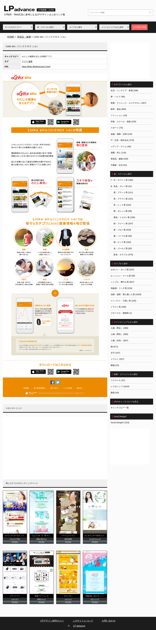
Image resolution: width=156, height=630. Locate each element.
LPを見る (15, 542)
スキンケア (13, 539)
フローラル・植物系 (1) (121, 313)
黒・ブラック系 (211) (123, 192)
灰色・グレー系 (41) (123, 186)
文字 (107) (115, 353)
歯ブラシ (44, 539)
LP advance (79, 626)
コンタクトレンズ (95, 539)
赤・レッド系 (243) (122, 205)
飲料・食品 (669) (118, 109)
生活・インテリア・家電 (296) (124, 90)
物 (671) (114, 346)
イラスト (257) (117, 359)
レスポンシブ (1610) (120, 386)
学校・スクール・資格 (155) (123, 121)
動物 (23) (115, 365)
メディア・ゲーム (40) (121, 146)
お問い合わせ (109, 621)
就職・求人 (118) (118, 152)
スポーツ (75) (117, 128)
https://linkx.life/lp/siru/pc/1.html (36, 66)
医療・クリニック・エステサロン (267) (128, 103)
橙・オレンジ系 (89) (123, 211)
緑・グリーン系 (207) (123, 223)
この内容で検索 (139, 27)
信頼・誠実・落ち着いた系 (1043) (126, 294)
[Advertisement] (55, 448)
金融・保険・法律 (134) (121, 134)
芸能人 (38, 539)
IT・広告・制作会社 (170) (122, 140)
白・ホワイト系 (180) (123, 180)
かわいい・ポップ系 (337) (122, 269)
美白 (18, 539)
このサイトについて (83, 621)
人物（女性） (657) (119, 340)
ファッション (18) (119, 115)
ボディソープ (95, 599)
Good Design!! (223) (120, 422)
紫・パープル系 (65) (123, 236)
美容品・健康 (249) (119, 159)
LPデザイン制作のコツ (52, 621)
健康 (30, 61)
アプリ (25, 61)
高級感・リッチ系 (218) (121, 288)
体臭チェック (41, 599)
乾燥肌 (70, 539)
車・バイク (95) (118, 97)
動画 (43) (115, 392)
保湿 (66, 539)
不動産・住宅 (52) (119, 165)
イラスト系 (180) (118, 307)
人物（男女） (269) (119, 328)
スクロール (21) (118, 380)
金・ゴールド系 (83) (123, 248)
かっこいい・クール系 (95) (123, 276)
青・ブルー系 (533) (122, 230)
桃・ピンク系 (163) (122, 242)
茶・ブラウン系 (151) (123, 199)
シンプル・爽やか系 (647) (122, 282)
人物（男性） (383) (119, 334)
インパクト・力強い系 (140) (123, 301)
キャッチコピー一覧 (120, 407)
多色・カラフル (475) (123, 254)
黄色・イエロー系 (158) (124, 217)
